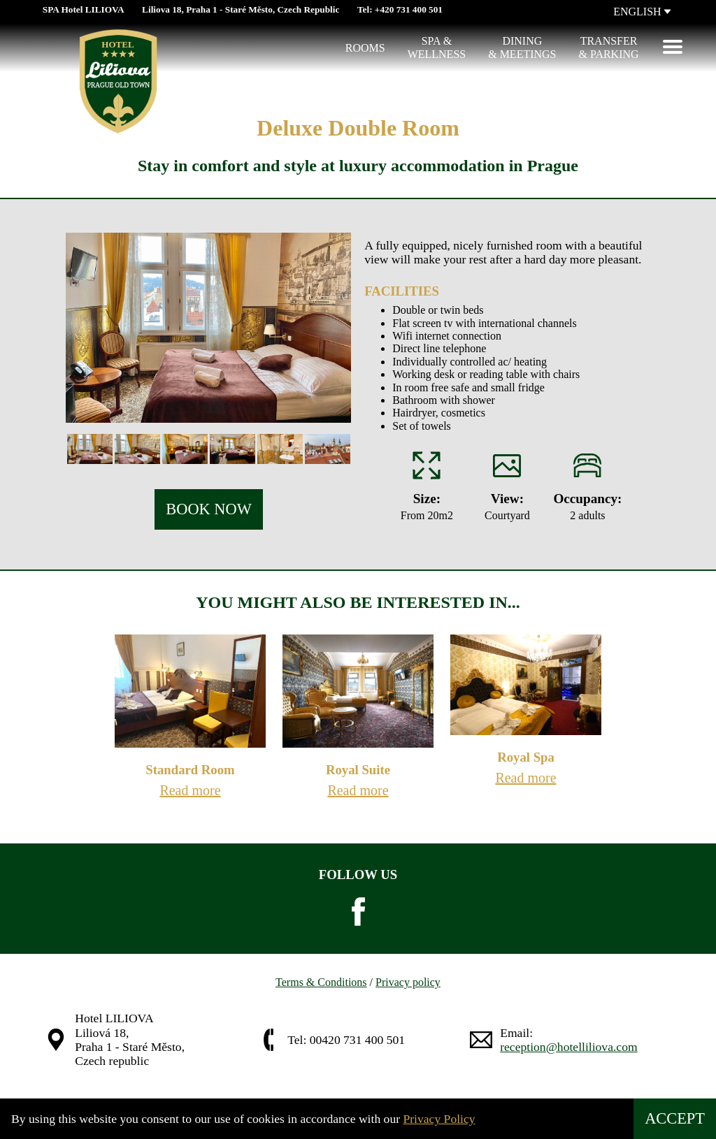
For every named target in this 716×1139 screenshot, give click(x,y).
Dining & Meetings (522, 47)
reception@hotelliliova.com (568, 1047)
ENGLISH (642, 11)
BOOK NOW (209, 509)
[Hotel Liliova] (53, 48)
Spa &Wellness (437, 47)
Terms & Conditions (320, 982)
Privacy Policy (439, 1119)
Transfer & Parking (609, 47)
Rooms (365, 48)
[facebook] (358, 912)
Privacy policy (408, 982)
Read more (189, 790)
